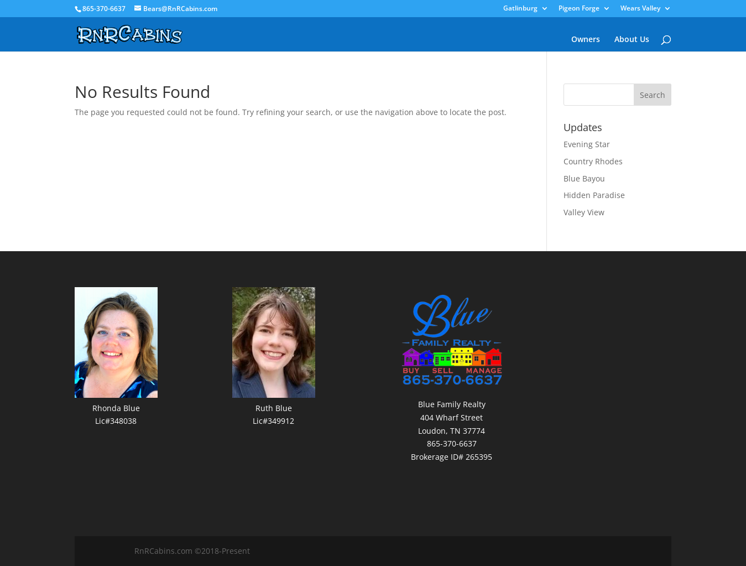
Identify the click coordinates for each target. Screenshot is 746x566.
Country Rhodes (593, 161)
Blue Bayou (584, 178)
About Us (631, 39)
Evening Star (587, 144)
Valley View (584, 212)
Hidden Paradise (594, 195)
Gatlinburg (520, 9)
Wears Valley (640, 9)
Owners (585, 39)
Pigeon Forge (579, 9)
